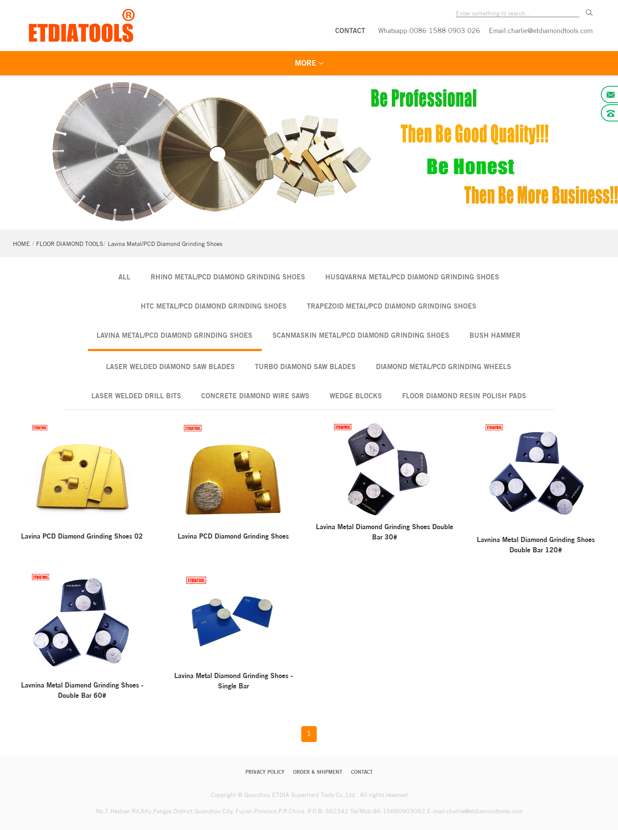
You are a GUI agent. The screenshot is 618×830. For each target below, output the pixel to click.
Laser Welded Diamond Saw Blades (170, 366)
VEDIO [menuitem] (312, 63)
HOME (21, 243)
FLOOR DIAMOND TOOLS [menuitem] (231, 63)
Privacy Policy (265, 772)
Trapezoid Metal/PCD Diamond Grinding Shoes (391, 306)
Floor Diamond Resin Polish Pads (464, 395)
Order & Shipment (317, 772)
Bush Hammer (495, 335)
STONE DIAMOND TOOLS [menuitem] (116, 63)
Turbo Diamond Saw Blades (305, 366)
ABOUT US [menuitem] (463, 63)
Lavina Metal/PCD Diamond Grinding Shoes (165, 243)
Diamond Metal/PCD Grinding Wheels (443, 366)
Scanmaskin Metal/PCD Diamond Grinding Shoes (361, 335)
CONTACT (350, 30)
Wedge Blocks (356, 395)
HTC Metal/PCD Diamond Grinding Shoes (214, 306)
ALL (124, 277)
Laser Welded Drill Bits (136, 395)
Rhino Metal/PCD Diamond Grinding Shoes (228, 277)
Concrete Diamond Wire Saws (255, 395)
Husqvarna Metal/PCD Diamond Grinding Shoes (412, 277)
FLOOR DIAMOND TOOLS (69, 243)
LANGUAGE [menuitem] (525, 63)
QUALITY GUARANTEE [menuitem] (386, 63)
